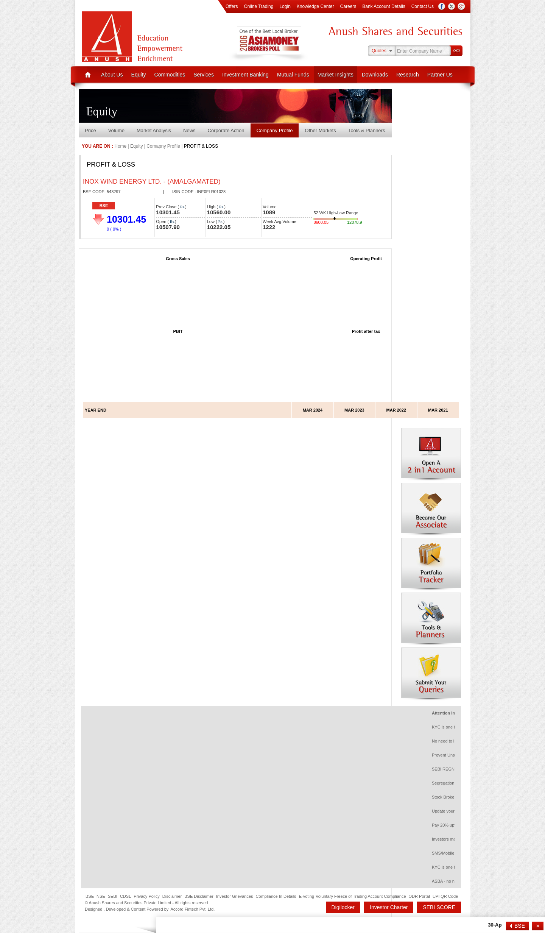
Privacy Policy (146, 896)
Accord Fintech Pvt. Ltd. (192, 909)
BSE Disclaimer (198, 896)
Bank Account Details (383, 6)
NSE (101, 896)
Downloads (375, 75)
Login (284, 6)
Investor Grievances (234, 896)
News (189, 130)
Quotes (379, 50)
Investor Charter (389, 907)
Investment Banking (245, 75)
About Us (112, 75)
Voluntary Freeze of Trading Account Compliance (361, 896)
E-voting (306, 896)
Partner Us (440, 75)
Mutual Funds (293, 75)
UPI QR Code (445, 896)
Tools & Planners (366, 130)
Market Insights (335, 75)
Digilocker (343, 907)
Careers (348, 6)
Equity (138, 75)
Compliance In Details (276, 896)
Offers (232, 6)
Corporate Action (226, 130)
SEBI (112, 896)
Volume (116, 130)
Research (407, 75)
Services (203, 75)
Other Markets (320, 130)
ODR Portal (419, 896)
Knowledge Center (315, 6)
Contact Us (422, 6)
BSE (104, 205)
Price (90, 130)
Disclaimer (172, 896)
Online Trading (258, 6)
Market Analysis (154, 130)
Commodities (169, 75)
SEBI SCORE (439, 907)
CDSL (125, 896)
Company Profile (274, 130)
